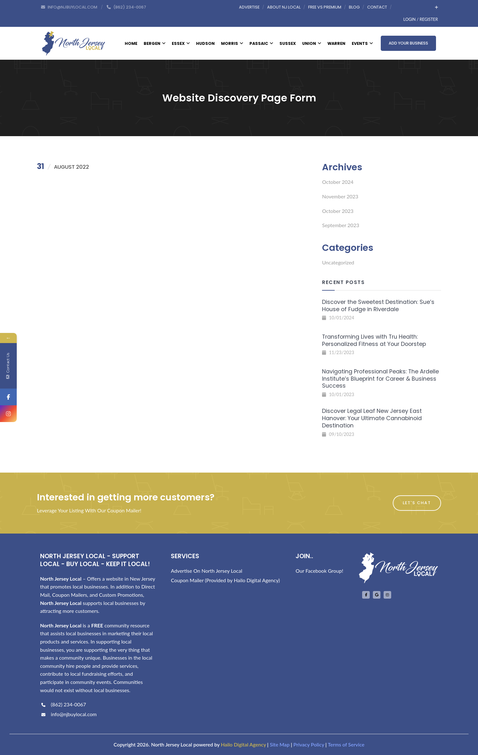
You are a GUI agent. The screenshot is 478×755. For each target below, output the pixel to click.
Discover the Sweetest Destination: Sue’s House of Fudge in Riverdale (378, 305)
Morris (232, 43)
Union (311, 43)
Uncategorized (338, 262)
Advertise (249, 7)
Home (131, 43)
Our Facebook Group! (319, 571)
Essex (181, 43)
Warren (336, 43)
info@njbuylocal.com (68, 714)
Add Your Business (408, 43)
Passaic (261, 43)
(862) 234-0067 (63, 704)
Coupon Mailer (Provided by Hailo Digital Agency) (225, 580)
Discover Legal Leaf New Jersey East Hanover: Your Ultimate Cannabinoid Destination (372, 418)
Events (362, 43)
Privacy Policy (308, 744)
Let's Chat (417, 502)
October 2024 (337, 182)
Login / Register (420, 19)
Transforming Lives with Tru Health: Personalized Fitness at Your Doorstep (374, 340)
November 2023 (340, 196)
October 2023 (337, 211)
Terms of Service (346, 744)
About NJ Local (284, 7)
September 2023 (340, 225)
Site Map (280, 744)
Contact (377, 7)
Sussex (287, 43)
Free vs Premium (324, 7)
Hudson (205, 43)
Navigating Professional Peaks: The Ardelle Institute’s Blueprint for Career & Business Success (380, 379)
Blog (354, 7)
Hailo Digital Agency (243, 744)
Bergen (154, 43)
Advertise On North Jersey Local (206, 571)
